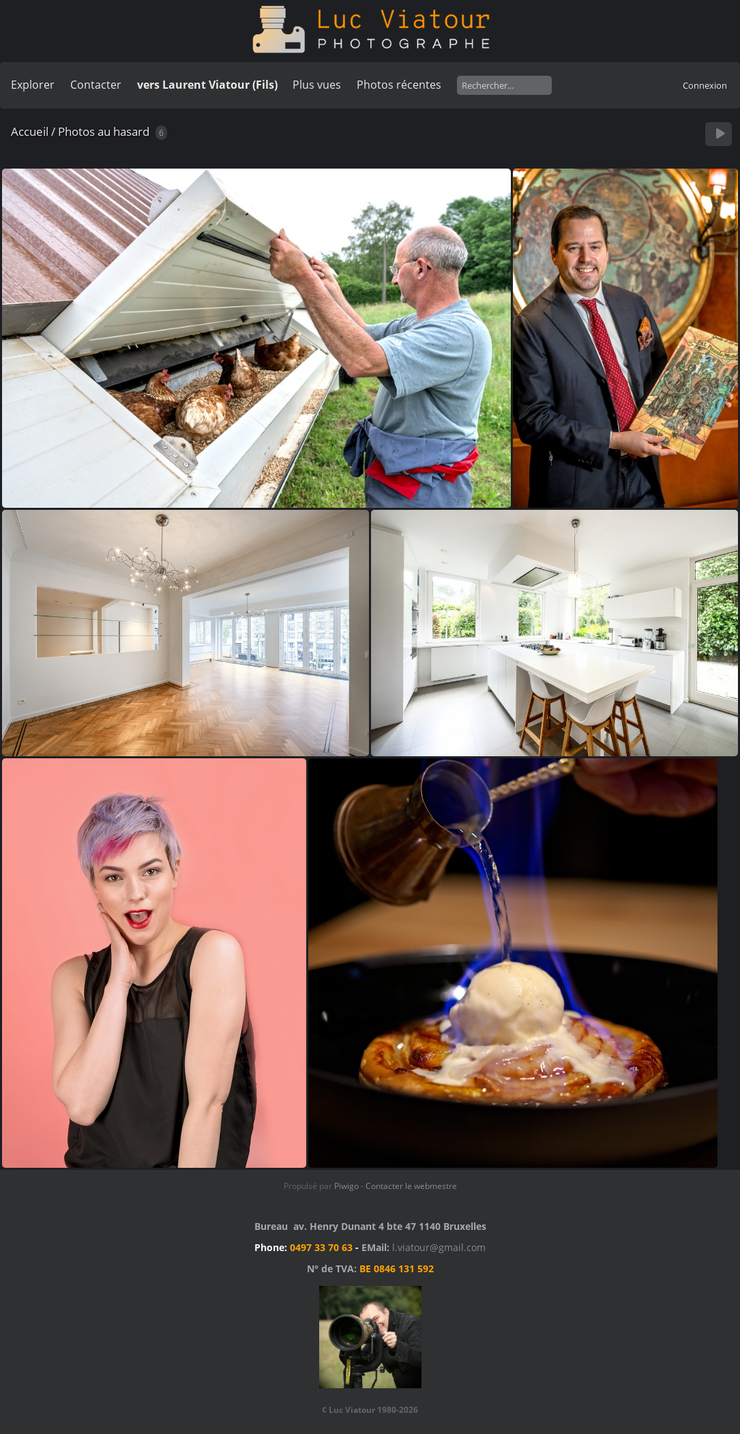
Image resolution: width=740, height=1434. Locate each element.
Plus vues (317, 84)
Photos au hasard (103, 131)
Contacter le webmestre (411, 1186)
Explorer (33, 84)
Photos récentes (399, 84)
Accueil (29, 131)
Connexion (705, 85)
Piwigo (346, 1186)
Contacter (95, 84)
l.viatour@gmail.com (439, 1247)
